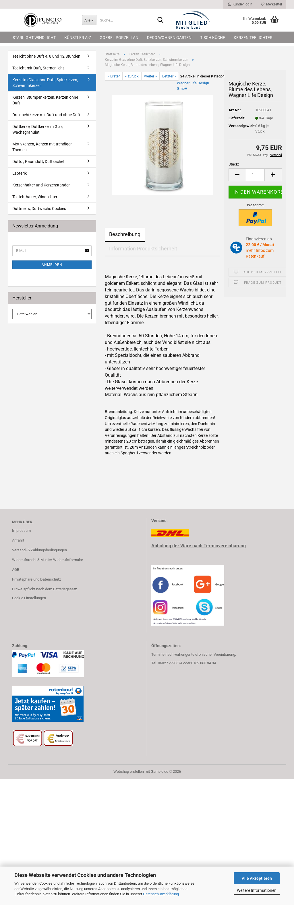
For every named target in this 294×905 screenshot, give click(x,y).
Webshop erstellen (128, 771)
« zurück (132, 76)
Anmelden (52, 265)
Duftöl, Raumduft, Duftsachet (38, 161)
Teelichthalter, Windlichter (34, 196)
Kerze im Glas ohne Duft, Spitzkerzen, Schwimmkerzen (45, 82)
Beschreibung (124, 234)
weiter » (150, 76)
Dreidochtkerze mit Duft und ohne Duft (46, 114)
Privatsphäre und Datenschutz (36, 579)
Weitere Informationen (256, 890)
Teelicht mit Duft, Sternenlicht (38, 68)
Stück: (234, 164)
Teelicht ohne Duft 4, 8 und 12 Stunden (46, 56)
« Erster (114, 76)
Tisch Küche (212, 37)
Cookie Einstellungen (29, 598)
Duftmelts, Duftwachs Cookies (39, 208)
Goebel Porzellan (119, 37)
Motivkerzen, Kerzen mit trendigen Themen (42, 147)
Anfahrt (18, 540)
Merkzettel (271, 4)
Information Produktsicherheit (143, 249)
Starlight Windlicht (34, 37)
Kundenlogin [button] (240, 4)
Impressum (21, 530)
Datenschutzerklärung (161, 894)
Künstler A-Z (77, 37)
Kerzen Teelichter (253, 37)
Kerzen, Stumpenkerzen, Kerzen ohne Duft (45, 100)
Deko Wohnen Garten (169, 37)
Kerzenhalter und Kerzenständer (41, 185)
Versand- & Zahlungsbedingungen (39, 550)
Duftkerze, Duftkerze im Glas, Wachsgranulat (37, 129)
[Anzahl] (255, 174)
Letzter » (169, 76)
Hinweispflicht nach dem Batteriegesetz (44, 589)
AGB (15, 569)
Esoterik (19, 173)
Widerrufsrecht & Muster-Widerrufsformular (47, 560)
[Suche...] (89, 20)
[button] (237, 174)
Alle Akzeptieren (257, 878)
